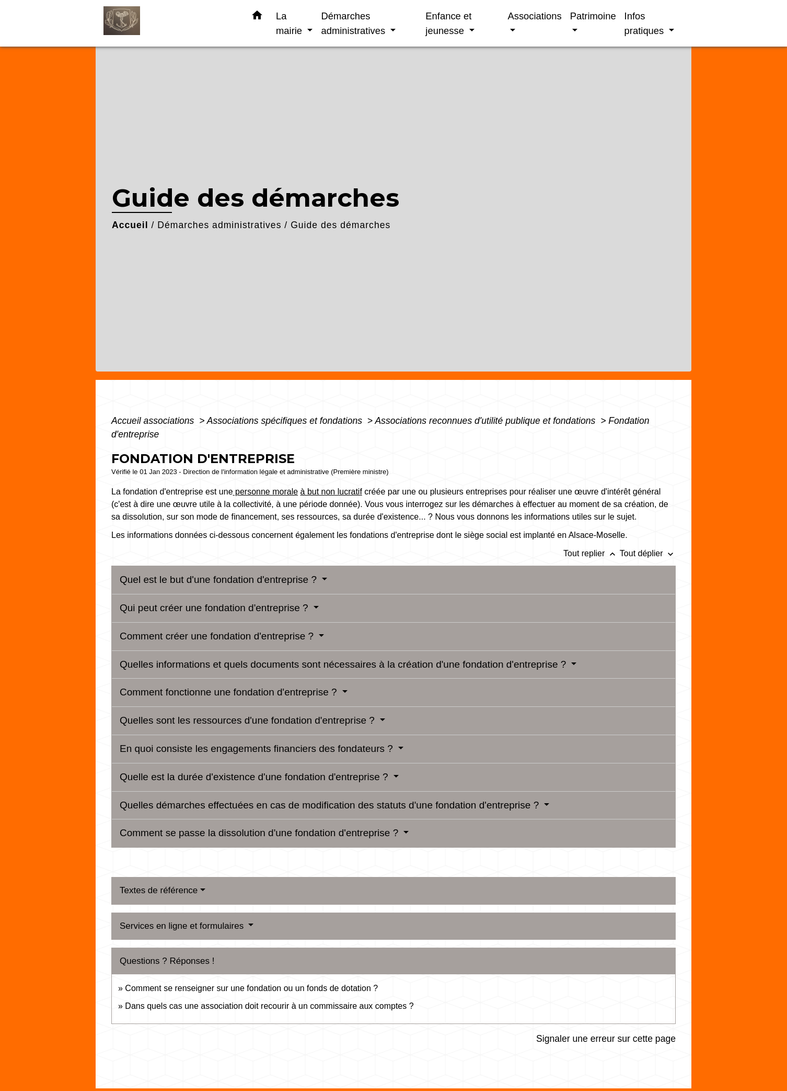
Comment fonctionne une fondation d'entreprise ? (230, 692)
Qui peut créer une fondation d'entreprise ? (215, 607)
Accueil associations (153, 420)
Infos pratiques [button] (645, 23)
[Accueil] (168, 23)
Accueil (130, 225)
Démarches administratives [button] (354, 23)
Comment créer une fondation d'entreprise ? (218, 636)
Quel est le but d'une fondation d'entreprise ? (219, 579)
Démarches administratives (219, 225)
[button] (257, 17)
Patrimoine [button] (593, 15)
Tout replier (591, 553)
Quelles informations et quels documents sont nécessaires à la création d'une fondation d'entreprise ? (344, 664)
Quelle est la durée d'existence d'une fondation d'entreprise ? (255, 776)
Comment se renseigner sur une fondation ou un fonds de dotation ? (251, 988)
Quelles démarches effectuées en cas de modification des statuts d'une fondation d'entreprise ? (331, 805)
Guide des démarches (340, 225)
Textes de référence (159, 890)
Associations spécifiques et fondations (286, 420)
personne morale (265, 491)
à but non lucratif (331, 491)
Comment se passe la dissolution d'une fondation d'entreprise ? (260, 832)
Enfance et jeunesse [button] (448, 23)
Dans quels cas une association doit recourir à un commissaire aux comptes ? (269, 1006)
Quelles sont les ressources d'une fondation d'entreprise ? (248, 720)
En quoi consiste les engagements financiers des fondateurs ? (258, 748)
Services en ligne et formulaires (183, 926)
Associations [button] (534, 15)
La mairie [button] (290, 23)
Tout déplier (648, 553)
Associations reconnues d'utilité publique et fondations (486, 420)
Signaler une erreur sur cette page (606, 1038)
